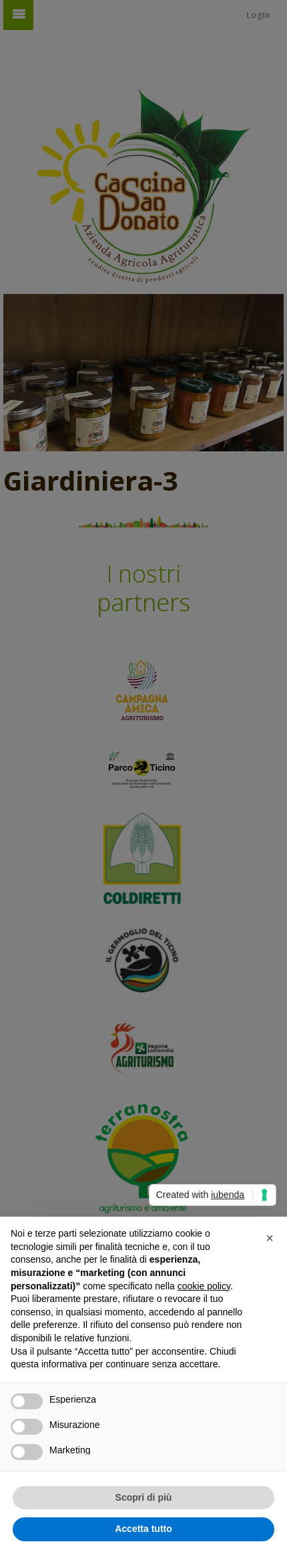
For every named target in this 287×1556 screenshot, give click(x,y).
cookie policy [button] (204, 1286)
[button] (269, 1238)
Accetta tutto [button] (143, 1528)
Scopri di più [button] (143, 1497)
